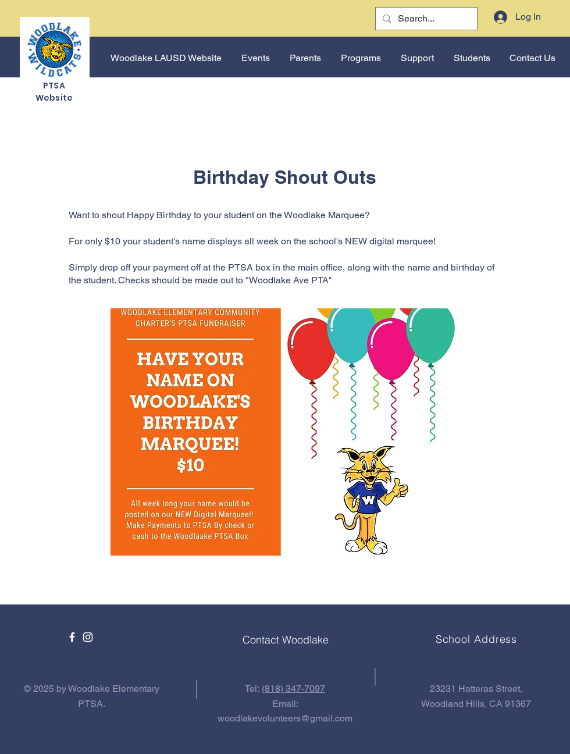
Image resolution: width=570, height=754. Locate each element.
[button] (254, 58)
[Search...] (425, 19)
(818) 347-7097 (293, 688)
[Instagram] (87, 637)
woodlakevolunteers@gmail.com (285, 718)
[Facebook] (72, 637)
